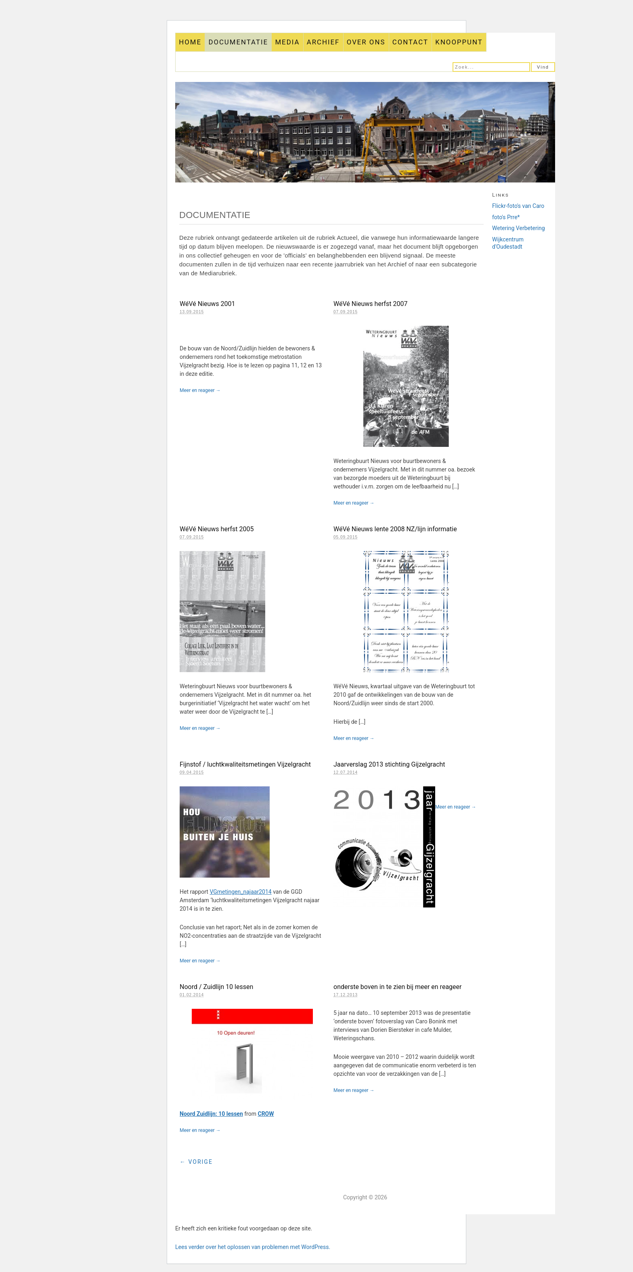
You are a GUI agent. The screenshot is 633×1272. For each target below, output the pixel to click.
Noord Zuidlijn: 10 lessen (211, 1114)
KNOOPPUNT (458, 42)
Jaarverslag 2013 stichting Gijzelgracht (389, 764)
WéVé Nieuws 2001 (207, 304)
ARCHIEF (323, 42)
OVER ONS (366, 42)
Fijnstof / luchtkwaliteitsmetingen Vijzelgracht (245, 764)
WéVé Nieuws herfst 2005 (217, 529)
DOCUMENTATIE (238, 42)
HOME (190, 42)
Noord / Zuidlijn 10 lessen (216, 987)
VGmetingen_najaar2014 (240, 892)
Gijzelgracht (365, 132)
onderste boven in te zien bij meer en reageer (397, 987)
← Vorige (196, 1162)
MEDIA (287, 42)
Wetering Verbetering (518, 228)
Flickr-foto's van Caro (518, 206)
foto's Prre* (506, 217)
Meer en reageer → (200, 390)
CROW (266, 1114)
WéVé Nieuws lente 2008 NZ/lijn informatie (395, 529)
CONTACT (410, 42)
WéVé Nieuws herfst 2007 (370, 304)
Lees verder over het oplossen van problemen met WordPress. (252, 1247)
